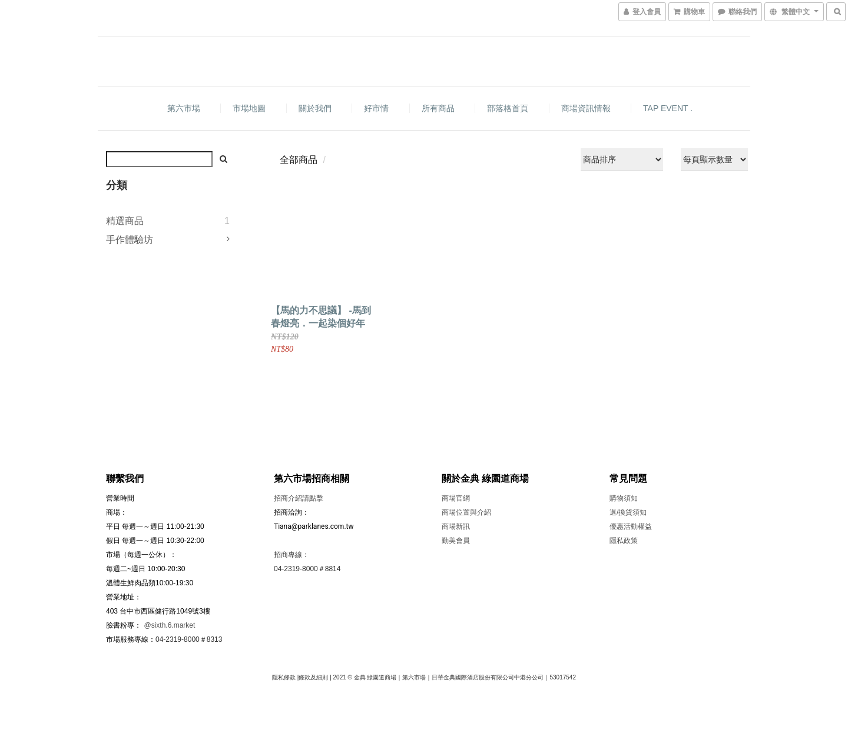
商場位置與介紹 (466, 512)
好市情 (376, 108)
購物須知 (624, 498)
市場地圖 (249, 108)
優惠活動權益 (631, 526)
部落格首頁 (507, 108)
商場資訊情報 (586, 108)
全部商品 (298, 160)
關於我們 (315, 108)
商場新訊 (456, 526)
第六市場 (183, 108)
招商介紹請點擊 (298, 498)
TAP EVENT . (668, 108)
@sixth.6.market (169, 625)
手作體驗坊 (129, 240)
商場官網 (456, 498)
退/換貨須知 (628, 512)
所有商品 (438, 108)
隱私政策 (624, 540)
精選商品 (125, 221)
